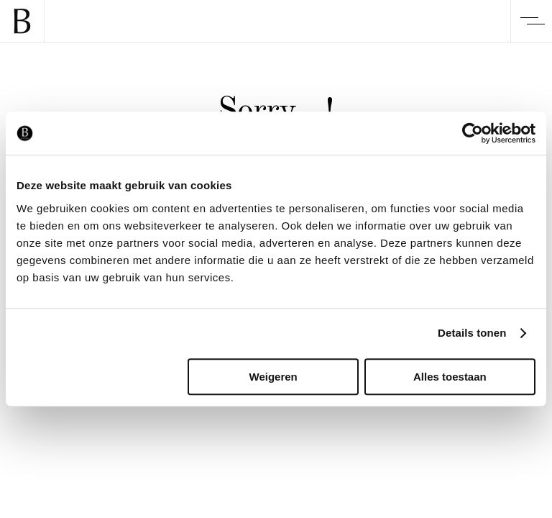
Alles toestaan (450, 377)
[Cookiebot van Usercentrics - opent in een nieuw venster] (472, 133)
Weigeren (273, 377)
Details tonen (472, 333)
